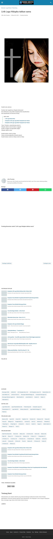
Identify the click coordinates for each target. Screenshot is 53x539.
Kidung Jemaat (24, 409)
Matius (43, 433)
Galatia (38, 438)
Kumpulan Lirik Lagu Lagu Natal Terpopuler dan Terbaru (17, 120)
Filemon (12, 443)
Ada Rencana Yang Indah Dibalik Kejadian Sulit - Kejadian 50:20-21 (22, 343)
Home (7, 532)
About (11, 532)
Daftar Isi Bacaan (43, 532)
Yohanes (10, 441)
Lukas (4, 441)
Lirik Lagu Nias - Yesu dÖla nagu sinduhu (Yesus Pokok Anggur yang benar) (24, 337)
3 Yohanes (37, 441)
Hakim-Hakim (47, 424)
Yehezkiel (47, 421)
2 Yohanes (5, 443)
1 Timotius (18, 436)
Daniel (34, 424)
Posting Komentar (24, 15)
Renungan (5, 392)
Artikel (13, 392)
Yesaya (47, 419)
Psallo (4, 411)
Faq (33, 532)
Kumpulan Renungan (41, 394)
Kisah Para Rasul (6, 433)
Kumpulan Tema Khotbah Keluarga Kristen (17, 304)
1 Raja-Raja (5, 424)
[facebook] (7, 189)
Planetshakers (6, 409)
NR (44, 409)
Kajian (43, 397)
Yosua (4, 421)
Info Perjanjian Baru (23, 392)
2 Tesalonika (30, 438)
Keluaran (40, 419)
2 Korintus (29, 433)
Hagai (40, 424)
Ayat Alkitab (5, 394)
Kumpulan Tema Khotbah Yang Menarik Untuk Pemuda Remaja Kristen (23, 297)
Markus (29, 441)
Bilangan (10, 421)
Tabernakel (5, 399)
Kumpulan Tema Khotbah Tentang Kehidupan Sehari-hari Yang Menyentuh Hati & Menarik (27, 467)
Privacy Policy (22, 532)
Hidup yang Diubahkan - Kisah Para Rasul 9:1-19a (18, 350)
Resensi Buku (46, 392)
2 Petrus (17, 441)
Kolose (44, 438)
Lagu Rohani (6, 406)
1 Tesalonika (41, 436)
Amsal (18, 419)
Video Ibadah (20, 397)
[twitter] (20, 189)
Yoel (17, 426)
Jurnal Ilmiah (29, 397)
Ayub (12, 419)
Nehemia (39, 421)
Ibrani (15, 433)
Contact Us (16, 532)
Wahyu (22, 433)
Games (36, 397)
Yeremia (32, 419)
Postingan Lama (47, 263)
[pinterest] (32, 189)
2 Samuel (21, 424)
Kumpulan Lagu (37, 406)
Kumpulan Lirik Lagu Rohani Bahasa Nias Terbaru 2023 (20, 291)
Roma (37, 433)
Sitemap (36, 532)
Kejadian (25, 419)
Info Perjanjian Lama (35, 392)
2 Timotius (5, 438)
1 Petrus (33, 436)
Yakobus (26, 436)
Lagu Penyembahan (16, 406)
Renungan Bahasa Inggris (8, 397)
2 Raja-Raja (13, 424)
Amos (28, 424)
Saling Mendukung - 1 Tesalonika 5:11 (16, 330)
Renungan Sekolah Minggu (27, 394)
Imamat (4, 426)
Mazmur (5, 419)
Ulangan (11, 426)
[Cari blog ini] (51, 2)
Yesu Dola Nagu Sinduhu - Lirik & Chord (16, 310)
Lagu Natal (15, 409)
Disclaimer (28, 532)
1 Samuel (27, 421)
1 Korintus (14, 438)
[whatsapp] (45, 189)
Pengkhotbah (19, 421)
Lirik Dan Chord (15, 394)
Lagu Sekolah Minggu (35, 409)
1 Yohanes (22, 438)
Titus (24, 441)
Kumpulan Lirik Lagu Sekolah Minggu (16, 324)
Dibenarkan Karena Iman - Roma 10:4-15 (16, 317)
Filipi (4, 436)
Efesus (10, 436)
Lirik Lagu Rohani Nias (10, 118)
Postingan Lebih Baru (6, 263)
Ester (33, 421)
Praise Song (27, 406)
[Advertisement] (26, 27)
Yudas (44, 441)
